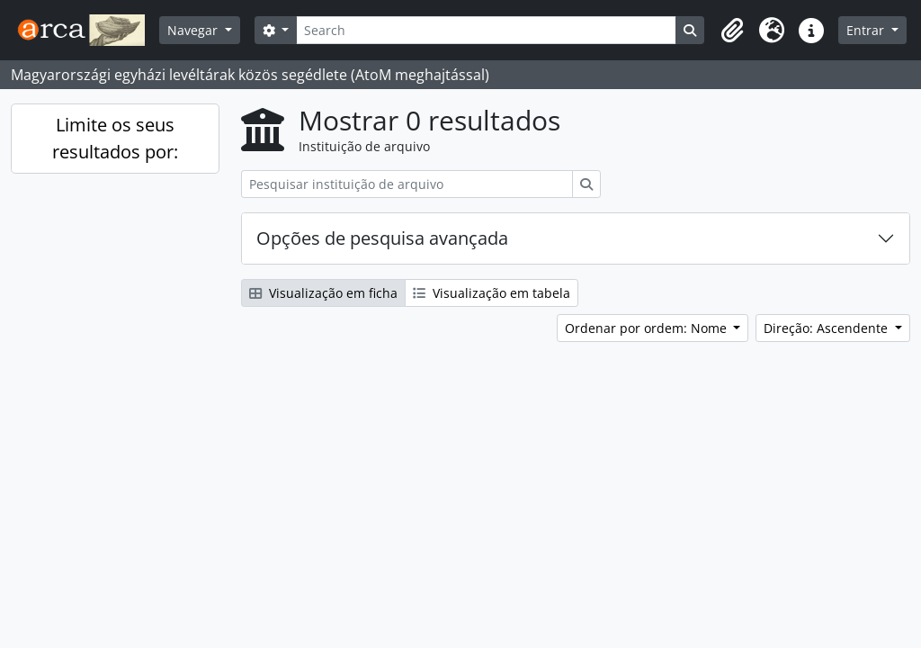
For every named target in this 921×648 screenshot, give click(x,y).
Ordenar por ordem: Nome (647, 328)
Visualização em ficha (323, 293)
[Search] (485, 30)
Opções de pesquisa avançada (382, 238)
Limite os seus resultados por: (115, 138)
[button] (732, 30)
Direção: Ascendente (827, 328)
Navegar (194, 30)
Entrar (867, 30)
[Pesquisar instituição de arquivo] (407, 184)
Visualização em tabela (491, 293)
